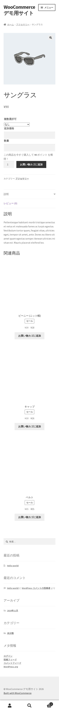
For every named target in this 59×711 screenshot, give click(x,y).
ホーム (10, 24)
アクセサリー (22, 24)
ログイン (8, 656)
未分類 (10, 633)
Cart (46, 703)
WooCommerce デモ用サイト (19, 10)
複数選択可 (10, 119)
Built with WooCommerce (17, 693)
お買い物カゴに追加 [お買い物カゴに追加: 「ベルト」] (29, 517)
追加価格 (9, 128)
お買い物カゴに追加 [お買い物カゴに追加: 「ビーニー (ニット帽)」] (29, 335)
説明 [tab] (6, 194)
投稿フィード (10, 659)
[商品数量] (9, 164)
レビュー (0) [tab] (10, 203)
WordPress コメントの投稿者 (36, 588)
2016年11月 (12, 610)
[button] (50, 37)
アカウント (10, 705)
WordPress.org (11, 666)
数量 (6, 140)
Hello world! (13, 565)
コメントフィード (12, 663)
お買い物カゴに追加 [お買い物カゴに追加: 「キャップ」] (29, 426)
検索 (29, 705)
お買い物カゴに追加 (31, 164)
